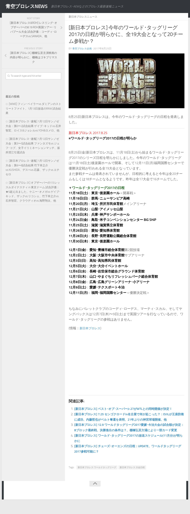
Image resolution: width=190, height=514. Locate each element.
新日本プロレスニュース (85, 16)
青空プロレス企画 (82, 48)
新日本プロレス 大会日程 (132, 478)
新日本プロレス (91, 328)
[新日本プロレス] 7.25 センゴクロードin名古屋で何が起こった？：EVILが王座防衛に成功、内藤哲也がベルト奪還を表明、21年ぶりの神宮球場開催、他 (129, 419)
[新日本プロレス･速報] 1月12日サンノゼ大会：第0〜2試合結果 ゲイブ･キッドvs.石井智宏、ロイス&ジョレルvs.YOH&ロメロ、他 (33, 126)
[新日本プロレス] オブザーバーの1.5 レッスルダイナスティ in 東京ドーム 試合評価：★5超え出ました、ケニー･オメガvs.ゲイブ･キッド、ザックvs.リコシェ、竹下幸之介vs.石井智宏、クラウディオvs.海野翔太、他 (33, 191)
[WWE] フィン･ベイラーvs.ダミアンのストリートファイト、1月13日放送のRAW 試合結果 (33, 108)
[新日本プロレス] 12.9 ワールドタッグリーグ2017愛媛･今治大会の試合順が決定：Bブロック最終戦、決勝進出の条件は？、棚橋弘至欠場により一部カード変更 (129, 435)
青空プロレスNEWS (30, 6)
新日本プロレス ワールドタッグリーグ (97, 478)
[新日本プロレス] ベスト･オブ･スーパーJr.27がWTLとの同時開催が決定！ (129, 409)
